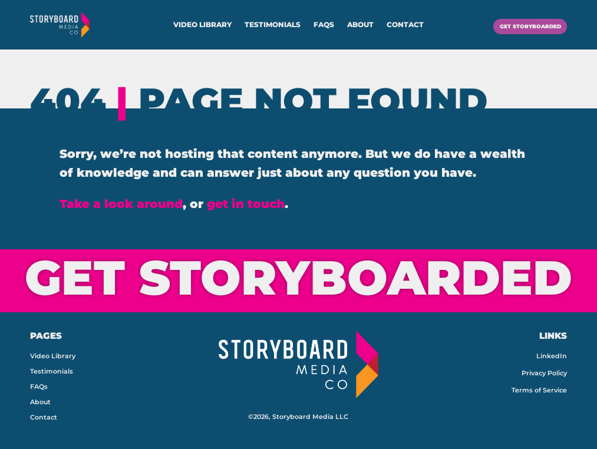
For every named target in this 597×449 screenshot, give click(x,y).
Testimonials (273, 25)
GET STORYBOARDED (517, 24)
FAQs (324, 25)
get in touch (246, 203)
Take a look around (121, 203)
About (360, 25)
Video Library (202, 25)
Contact (405, 25)
